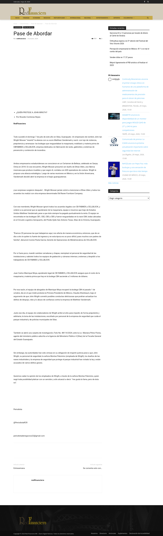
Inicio (15, 24)
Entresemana (19, 468)
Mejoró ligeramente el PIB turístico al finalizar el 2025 (128, 64)
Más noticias (113, 183)
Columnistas (24, 24)
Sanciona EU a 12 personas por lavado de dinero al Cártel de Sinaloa (129, 34)
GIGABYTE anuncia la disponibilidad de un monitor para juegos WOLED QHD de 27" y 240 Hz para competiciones (134, 122)
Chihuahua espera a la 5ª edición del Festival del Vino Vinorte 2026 (129, 42)
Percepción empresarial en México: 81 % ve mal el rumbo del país (129, 50)
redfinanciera (21, 39)
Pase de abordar (37, 24)
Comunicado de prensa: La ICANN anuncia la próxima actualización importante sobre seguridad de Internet (135, 145)
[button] (148, 18)
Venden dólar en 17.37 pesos (121, 57)
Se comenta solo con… (92, 468)
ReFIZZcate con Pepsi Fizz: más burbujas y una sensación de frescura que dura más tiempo (135, 167)
